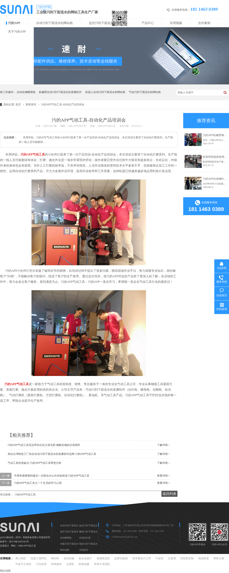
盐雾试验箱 (121, 558)
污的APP (14, 23)
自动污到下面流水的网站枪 (54, 23)
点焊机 (70, 564)
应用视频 (176, 23)
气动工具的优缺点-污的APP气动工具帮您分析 (34, 463)
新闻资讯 (31, 104)
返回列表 (169, 494)
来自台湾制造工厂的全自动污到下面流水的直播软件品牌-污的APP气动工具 (52, 454)
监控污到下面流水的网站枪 (107, 23)
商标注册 (218, 558)
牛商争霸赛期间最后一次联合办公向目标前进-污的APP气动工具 (51, 475)
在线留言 (83, 550)
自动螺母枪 (66, 537)
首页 (18, 104)
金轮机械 (69, 558)
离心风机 (20, 558)
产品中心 (148, 23)
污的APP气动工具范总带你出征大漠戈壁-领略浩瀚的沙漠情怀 (44, 445)
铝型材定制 (187, 558)
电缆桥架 (203, 558)
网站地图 (64, 550)
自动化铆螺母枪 (26, 92)
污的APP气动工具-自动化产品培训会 (62, 104)
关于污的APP (17, 31)
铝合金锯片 (85, 558)
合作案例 (204, 23)
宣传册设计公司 (141, 558)
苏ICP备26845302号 (19, 541)
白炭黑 (172, 558)
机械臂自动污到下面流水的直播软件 (60, 92)
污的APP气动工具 (25, 494)
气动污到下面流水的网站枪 (145, 92)
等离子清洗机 (102, 564)
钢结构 (55, 558)
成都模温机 (103, 558)
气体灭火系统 (23, 564)
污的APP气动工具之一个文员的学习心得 (38, 483)
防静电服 (84, 564)
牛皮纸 (159, 558)
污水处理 (41, 564)
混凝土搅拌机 (39, 558)
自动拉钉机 (85, 537)
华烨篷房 (56, 564)
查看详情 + (163, 475)
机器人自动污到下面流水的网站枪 (105, 92)
